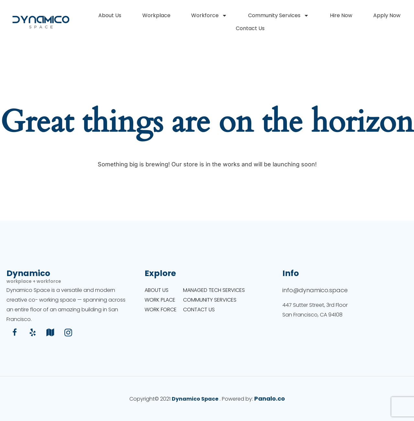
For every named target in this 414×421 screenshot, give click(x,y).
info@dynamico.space (315, 290)
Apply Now (386, 15)
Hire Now (341, 15)
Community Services (278, 15)
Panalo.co (269, 398)
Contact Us (250, 28)
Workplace (156, 15)
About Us (109, 15)
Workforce (209, 15)
